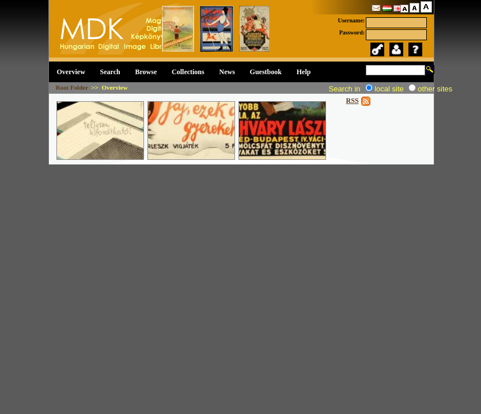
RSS (352, 101)
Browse (146, 72)
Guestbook (266, 72)
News (227, 72)
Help (304, 72)
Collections (188, 72)
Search (110, 72)
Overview (71, 72)
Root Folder (72, 87)
